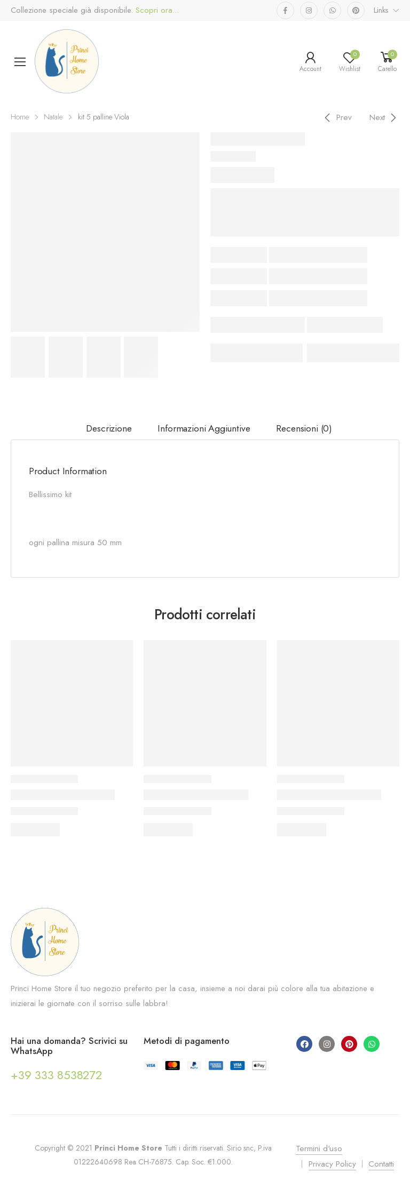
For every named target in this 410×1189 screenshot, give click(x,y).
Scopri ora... (156, 10)
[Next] (384, 117)
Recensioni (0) (304, 428)
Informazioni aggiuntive (203, 428)
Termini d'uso (319, 1148)
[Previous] (336, 117)
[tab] (108, 429)
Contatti (381, 1164)
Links (381, 10)
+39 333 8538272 (56, 1074)
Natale (53, 116)
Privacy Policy (332, 1164)
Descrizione (108, 428)
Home (20, 116)
